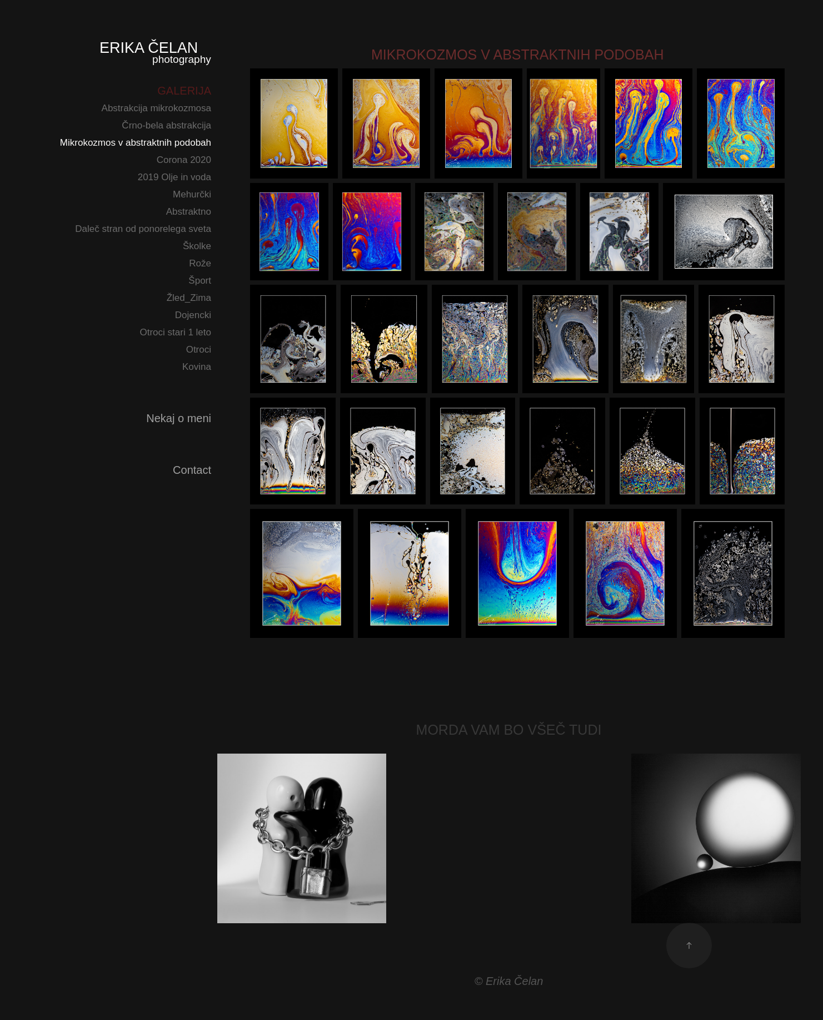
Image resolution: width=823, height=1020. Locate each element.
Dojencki (193, 315)
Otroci (198, 349)
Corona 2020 (184, 160)
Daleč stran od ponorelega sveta (143, 229)
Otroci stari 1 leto (176, 332)
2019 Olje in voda (174, 177)
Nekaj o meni (178, 418)
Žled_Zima (189, 298)
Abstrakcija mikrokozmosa (156, 108)
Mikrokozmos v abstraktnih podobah (135, 142)
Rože (200, 263)
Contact (192, 470)
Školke (197, 246)
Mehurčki (192, 194)
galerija (184, 91)
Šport (199, 280)
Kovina (196, 367)
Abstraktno (188, 211)
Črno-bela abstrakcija (166, 125)
